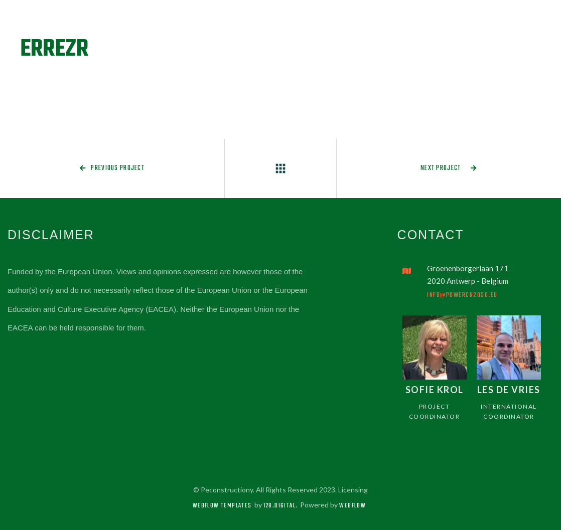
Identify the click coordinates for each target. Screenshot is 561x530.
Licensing (353, 489)
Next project (448, 168)
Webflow (352, 506)
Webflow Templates (222, 506)
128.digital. (280, 506)
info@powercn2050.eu (462, 295)
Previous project (112, 168)
